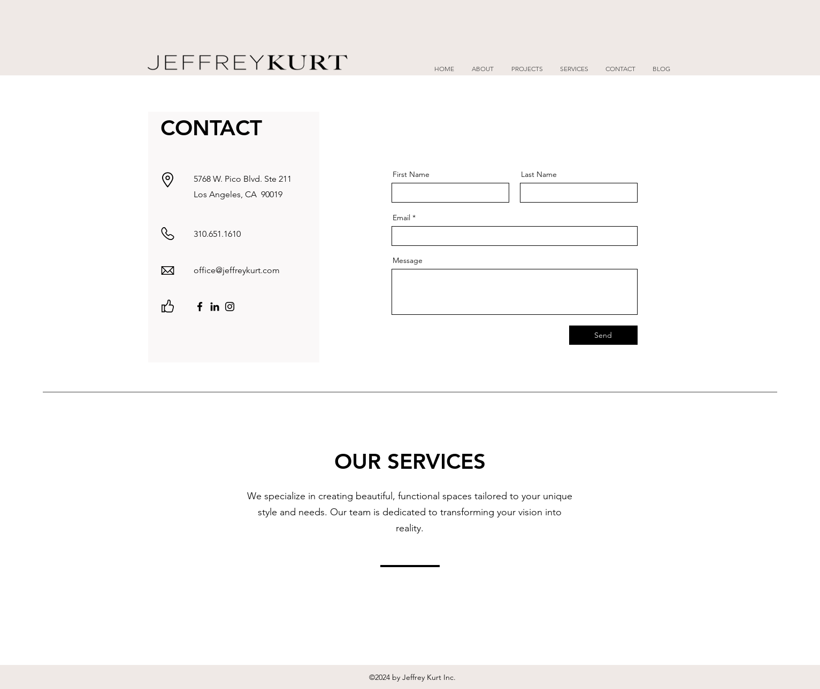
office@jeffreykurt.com (237, 270)
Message (408, 260)
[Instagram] (230, 306)
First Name (411, 174)
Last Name (539, 174)
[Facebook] (200, 306)
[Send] (603, 335)
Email (401, 217)
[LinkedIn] (215, 306)
